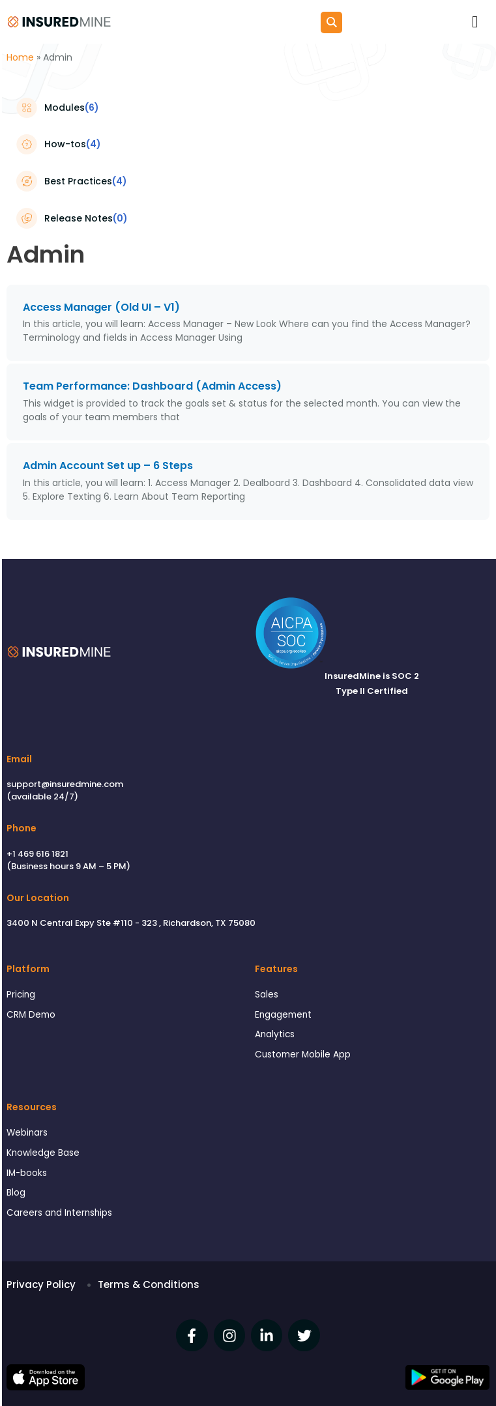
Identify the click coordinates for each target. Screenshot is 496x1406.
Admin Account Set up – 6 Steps (108, 465)
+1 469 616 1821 (37, 854)
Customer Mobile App (303, 1054)
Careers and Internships (59, 1213)
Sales (266, 994)
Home (20, 57)
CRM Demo (31, 1015)
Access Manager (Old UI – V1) (101, 307)
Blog (16, 1192)
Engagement (283, 1015)
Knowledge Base (43, 1153)
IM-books (27, 1173)
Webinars (27, 1132)
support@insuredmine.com (65, 784)
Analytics (275, 1034)
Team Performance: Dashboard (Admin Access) (152, 386)
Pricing (21, 994)
